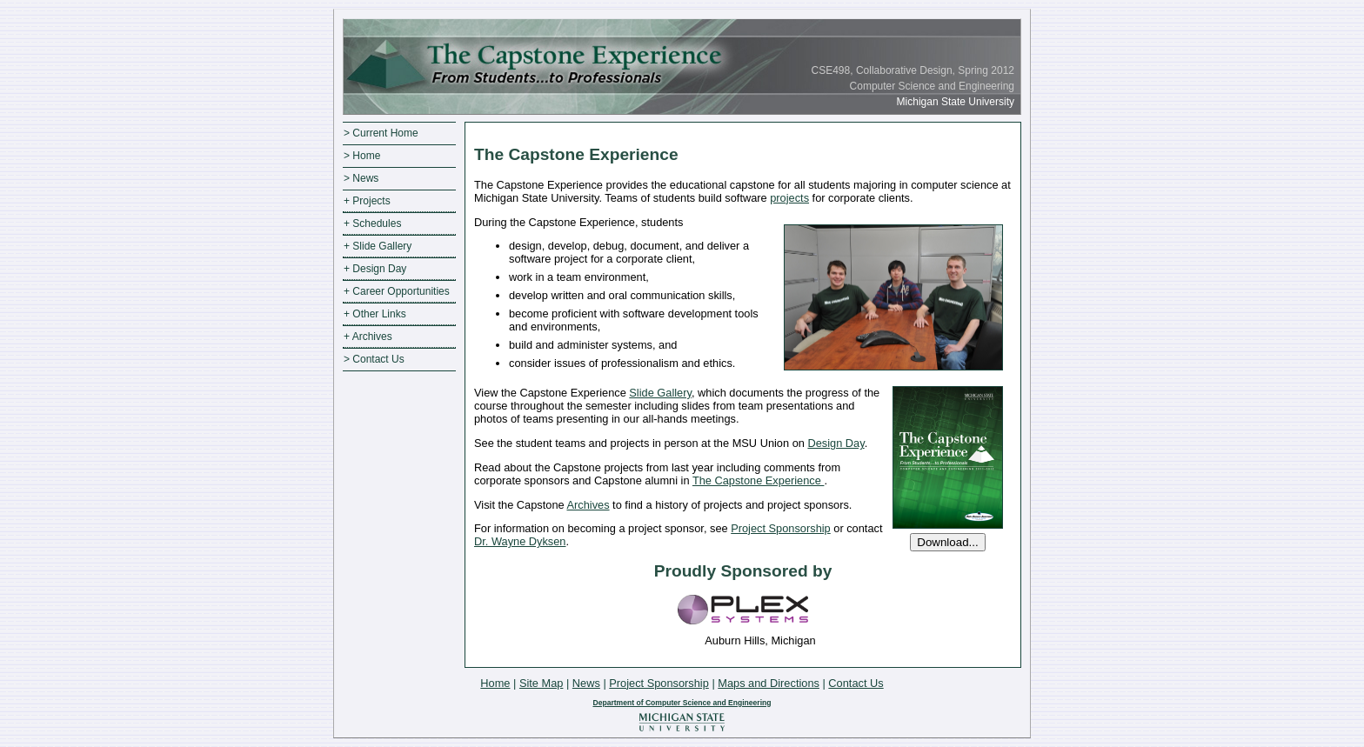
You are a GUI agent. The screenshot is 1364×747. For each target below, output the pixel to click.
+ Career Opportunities (397, 291)
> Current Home (381, 133)
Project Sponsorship (781, 528)
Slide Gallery (660, 392)
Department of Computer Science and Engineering (681, 702)
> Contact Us (374, 359)
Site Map (541, 683)
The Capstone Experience (758, 480)
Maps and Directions (768, 683)
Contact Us (855, 683)
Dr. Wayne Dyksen (520, 541)
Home (495, 683)
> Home (362, 156)
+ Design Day (375, 269)
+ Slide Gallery (377, 246)
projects (789, 197)
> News (361, 178)
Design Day (835, 443)
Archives (587, 504)
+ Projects (367, 201)
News (586, 683)
